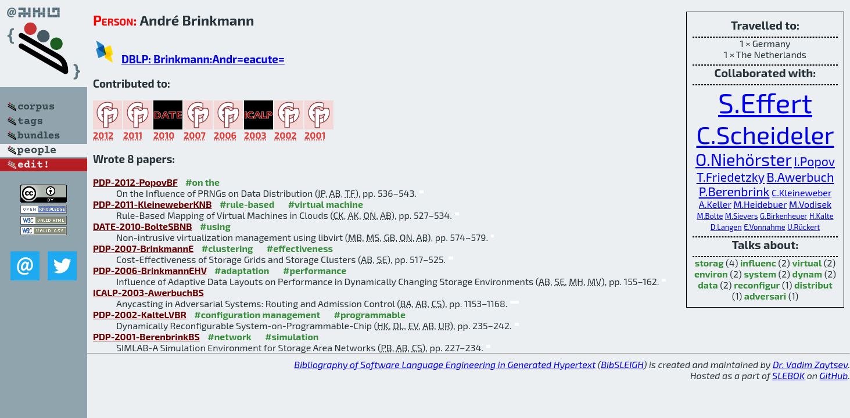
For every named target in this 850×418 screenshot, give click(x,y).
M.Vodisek (810, 204)
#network (229, 336)
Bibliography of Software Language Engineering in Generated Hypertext (445, 364)
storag (709, 262)
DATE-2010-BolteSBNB (142, 226)
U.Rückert (803, 227)
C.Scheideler (765, 134)
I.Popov (814, 161)
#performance (314, 270)
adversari (765, 295)
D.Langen (726, 227)
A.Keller (715, 204)
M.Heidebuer (760, 204)
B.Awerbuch (800, 177)
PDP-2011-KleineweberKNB (152, 204)
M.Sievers (741, 216)
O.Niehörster (743, 159)
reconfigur (757, 284)
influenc (758, 262)
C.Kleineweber (801, 192)
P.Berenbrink (734, 191)
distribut (813, 284)
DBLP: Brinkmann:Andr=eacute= (203, 59)
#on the (202, 182)
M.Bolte (710, 216)
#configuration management (257, 314)
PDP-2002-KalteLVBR (140, 314)
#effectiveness (300, 248)
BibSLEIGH (622, 364)
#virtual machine (325, 204)
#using (215, 226)
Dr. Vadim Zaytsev (810, 364)
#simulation (291, 336)
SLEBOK (788, 375)
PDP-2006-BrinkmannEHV (150, 270)
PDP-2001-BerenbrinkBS (146, 336)
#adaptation (242, 270)
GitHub (834, 375)
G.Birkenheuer (783, 216)
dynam (807, 273)
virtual (807, 262)
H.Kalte (821, 216)
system (760, 273)
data (708, 284)
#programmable (370, 314)
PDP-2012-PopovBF (135, 182)
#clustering (227, 248)
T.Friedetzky (731, 177)
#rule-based (247, 204)
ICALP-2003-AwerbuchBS (148, 292)
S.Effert (765, 102)
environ (711, 273)
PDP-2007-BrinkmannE (143, 248)
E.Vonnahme (765, 227)
